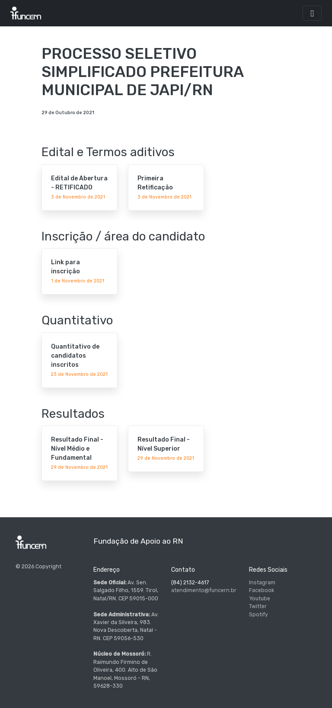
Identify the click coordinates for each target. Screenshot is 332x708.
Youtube (259, 599)
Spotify (258, 615)
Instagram (262, 583)
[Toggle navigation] (312, 13)
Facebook (261, 590)
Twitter (258, 606)
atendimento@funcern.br (203, 590)
